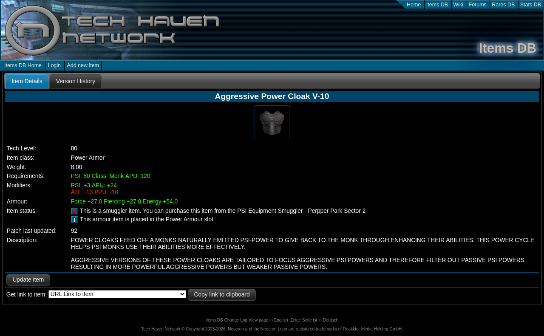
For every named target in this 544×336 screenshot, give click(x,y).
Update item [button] (28, 280)
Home (414, 5)
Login (54, 65)
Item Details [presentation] (26, 81)
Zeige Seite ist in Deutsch (314, 320)
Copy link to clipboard (221, 294)
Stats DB (530, 5)
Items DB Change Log (226, 320)
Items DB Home (23, 65)
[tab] (26, 81)
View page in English (268, 320)
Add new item (83, 65)
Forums (478, 5)
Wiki (458, 5)
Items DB (437, 5)
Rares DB (503, 5)
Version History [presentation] (75, 81)
